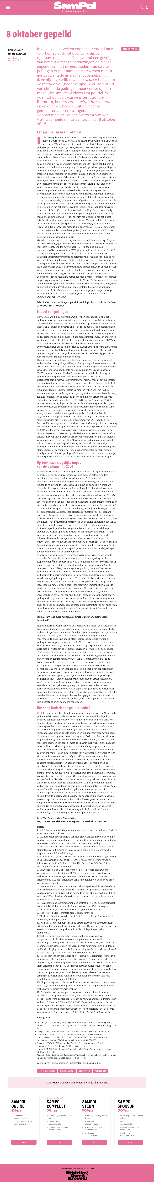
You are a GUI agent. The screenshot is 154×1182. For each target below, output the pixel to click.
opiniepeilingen (67, 1071)
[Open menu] (8, 7)
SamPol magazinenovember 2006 (14, 59)
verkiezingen (100, 1071)
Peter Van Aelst (15, 50)
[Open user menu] (147, 7)
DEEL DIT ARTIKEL (130, 49)
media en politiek (47, 1071)
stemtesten (84, 1071)
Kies (24, 1142)
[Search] (141, 7)
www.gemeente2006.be (64, 979)
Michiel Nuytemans (17, 54)
